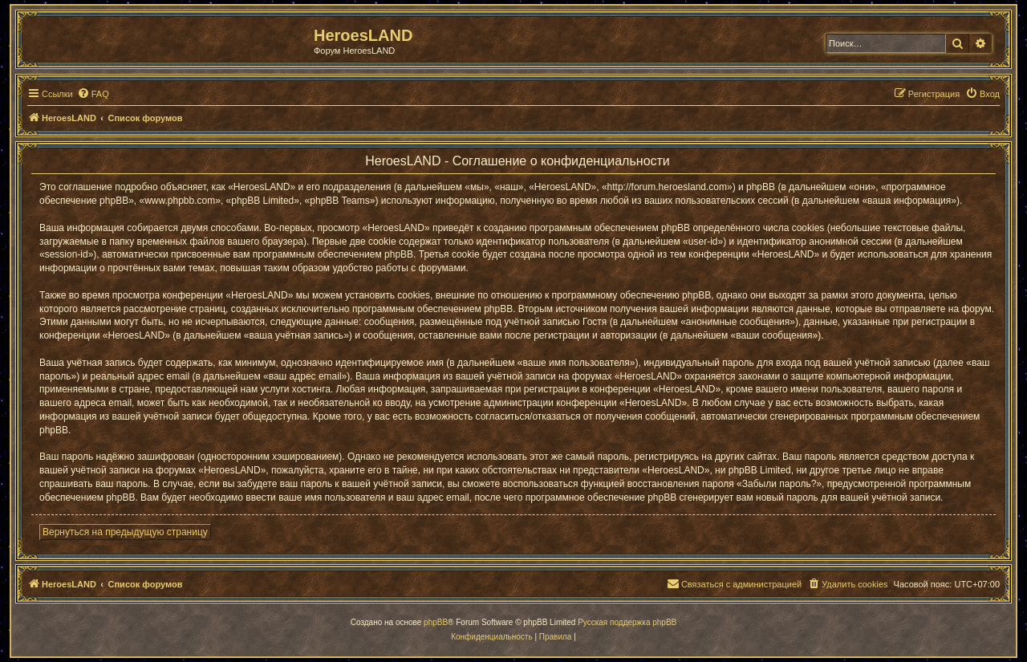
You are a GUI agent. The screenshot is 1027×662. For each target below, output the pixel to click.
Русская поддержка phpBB (627, 622)
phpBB (436, 622)
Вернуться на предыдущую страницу (125, 532)
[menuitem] (93, 94)
